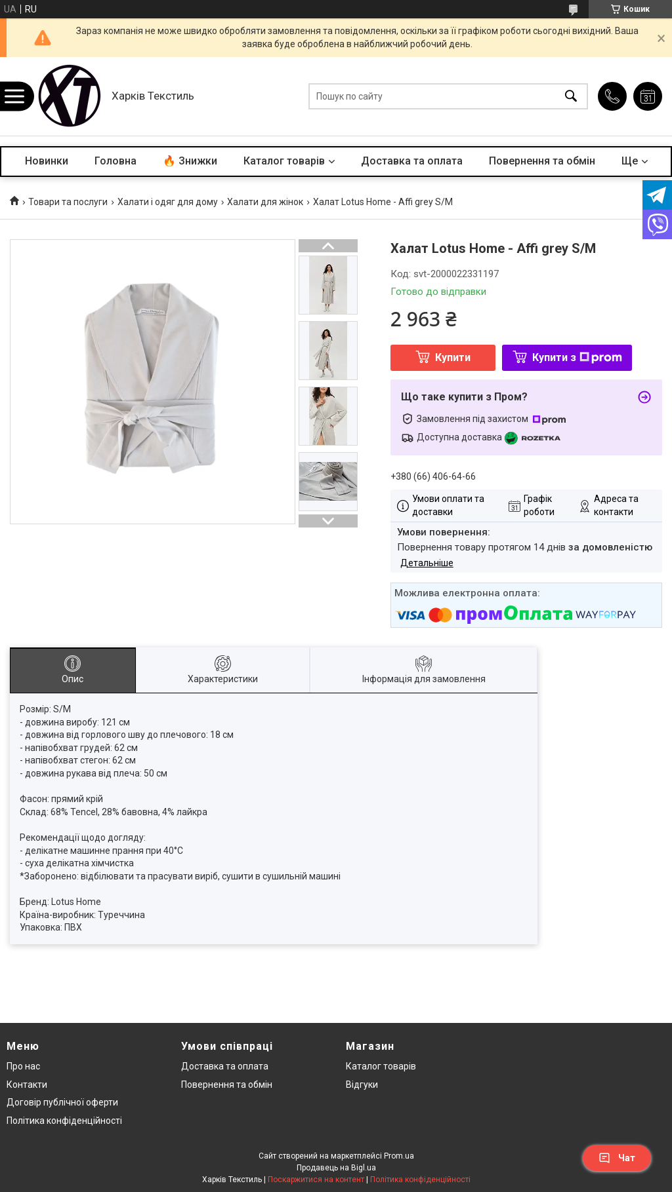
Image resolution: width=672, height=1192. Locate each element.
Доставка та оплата (412, 161)
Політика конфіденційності (64, 1120)
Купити (453, 357)
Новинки (46, 161)
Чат (616, 1158)
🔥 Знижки (190, 161)
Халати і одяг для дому (167, 202)
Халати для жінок (265, 202)
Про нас (23, 1066)
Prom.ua (399, 1156)
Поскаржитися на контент (316, 1179)
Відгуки (362, 1084)
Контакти (27, 1084)
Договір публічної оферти (62, 1102)
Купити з (577, 357)
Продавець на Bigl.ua (336, 1167)
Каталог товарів (284, 161)
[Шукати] (571, 97)
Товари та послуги (68, 202)
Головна (115, 161)
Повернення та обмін (542, 161)
